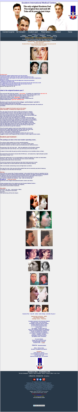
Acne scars (17, 97)
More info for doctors (42, 345)
